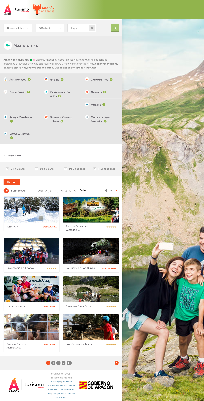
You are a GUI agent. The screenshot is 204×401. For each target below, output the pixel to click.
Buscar (115, 28)
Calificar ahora (50, 227)
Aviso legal (56, 382)
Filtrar (11, 182)
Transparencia (59, 394)
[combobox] (50, 28)
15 (69, 363)
